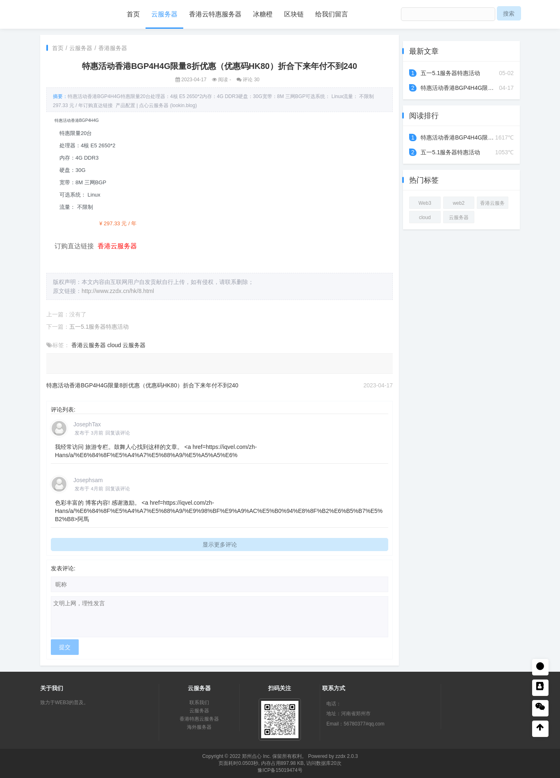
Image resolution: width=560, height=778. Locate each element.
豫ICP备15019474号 (279, 770)
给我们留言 (331, 14)
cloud (114, 345)
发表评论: (63, 568)
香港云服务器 (88, 345)
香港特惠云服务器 (199, 719)
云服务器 (164, 14)
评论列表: (63, 409)
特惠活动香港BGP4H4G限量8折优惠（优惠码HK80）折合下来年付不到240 (142, 385)
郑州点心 (252, 756)
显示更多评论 (220, 544)
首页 (133, 14)
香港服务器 (112, 48)
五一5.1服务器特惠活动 (99, 326)
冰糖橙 (263, 14)
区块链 (294, 14)
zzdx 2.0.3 (346, 756)
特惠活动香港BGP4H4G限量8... (461, 88)
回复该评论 (117, 432)
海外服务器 (199, 727)
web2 (458, 203)
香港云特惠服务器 (215, 14)
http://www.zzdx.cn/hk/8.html (118, 291)
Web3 (425, 203)
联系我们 (199, 702)
